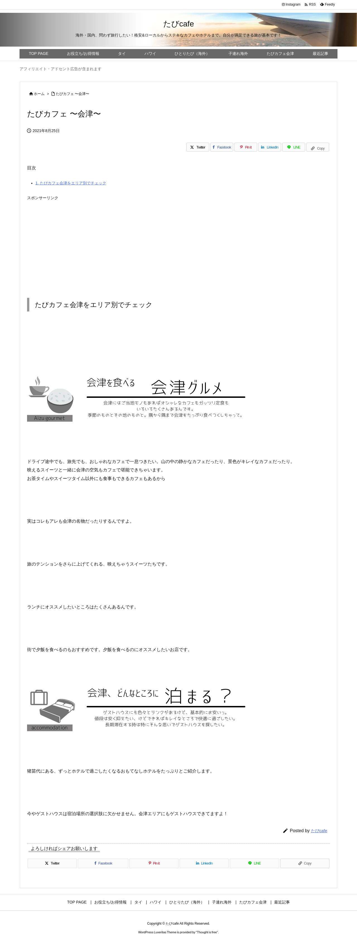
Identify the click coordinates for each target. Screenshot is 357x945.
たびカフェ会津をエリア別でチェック (70, 183)
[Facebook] (221, 147)
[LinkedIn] (269, 147)
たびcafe (319, 830)
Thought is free (207, 932)
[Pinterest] (245, 147)
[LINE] (293, 147)
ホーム (39, 94)
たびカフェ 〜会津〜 (73, 94)
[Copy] (317, 147)
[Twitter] (197, 147)
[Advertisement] (178, 242)
